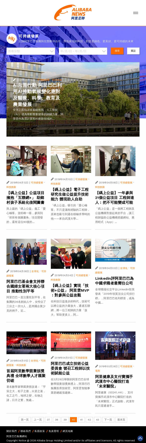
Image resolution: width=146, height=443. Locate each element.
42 (89, 419)
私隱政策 (40, 431)
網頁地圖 (68, 431)
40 (73, 419)
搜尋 (117, 50)
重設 (133, 50)
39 (65, 419)
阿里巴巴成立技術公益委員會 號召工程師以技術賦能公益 (70, 368)
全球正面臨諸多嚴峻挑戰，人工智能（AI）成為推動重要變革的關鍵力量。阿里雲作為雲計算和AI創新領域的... (38, 114)
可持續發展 (43, 80)
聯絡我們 (26, 431)
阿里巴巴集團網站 (16, 436)
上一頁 (38, 419)
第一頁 (25, 419)
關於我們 (11, 431)
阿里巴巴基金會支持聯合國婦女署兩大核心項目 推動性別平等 (25, 286)
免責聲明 (54, 431)
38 (56, 419)
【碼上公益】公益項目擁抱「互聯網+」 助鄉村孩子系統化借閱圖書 (25, 198)
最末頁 (121, 419)
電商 (97, 370)
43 (97, 419)
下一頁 (108, 419)
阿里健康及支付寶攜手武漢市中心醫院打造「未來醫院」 (114, 381)
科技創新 (57, 80)
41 (81, 419)
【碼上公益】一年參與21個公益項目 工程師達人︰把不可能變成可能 (114, 198)
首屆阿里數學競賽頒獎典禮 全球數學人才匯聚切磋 (26, 376)
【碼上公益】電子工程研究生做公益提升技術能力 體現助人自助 (70, 194)
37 (48, 419)
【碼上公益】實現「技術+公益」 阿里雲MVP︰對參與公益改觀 (70, 290)
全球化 (35, 271)
